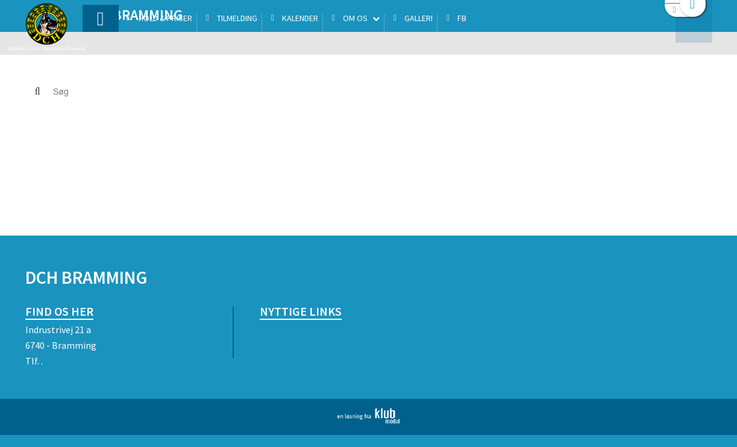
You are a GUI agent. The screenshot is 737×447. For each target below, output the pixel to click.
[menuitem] (101, 40)
